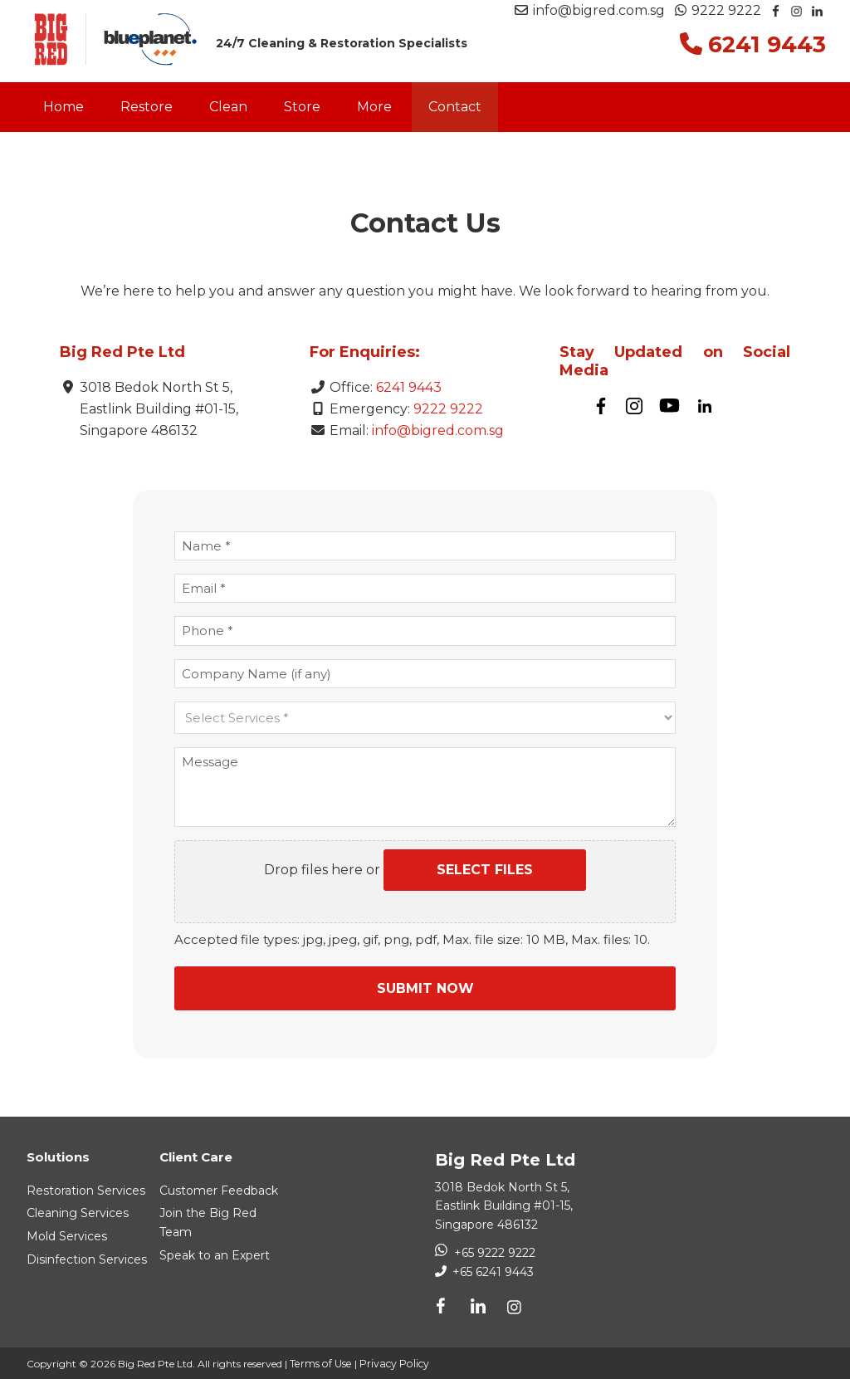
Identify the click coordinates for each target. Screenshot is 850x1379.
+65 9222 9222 (494, 1250)
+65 (491, 1269)
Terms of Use (319, 1362)
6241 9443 (409, 387)
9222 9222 (718, 10)
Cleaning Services (78, 1211)
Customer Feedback (218, 1188)
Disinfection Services (87, 1256)
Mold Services (67, 1233)
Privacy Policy (391, 1362)
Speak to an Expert (214, 1252)
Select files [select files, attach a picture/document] (485, 870)
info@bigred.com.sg (590, 10)
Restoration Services (86, 1188)
